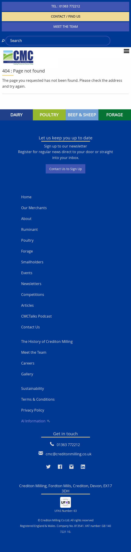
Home (26, 196)
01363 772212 (68, 444)
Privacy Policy (32, 410)
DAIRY (16, 115)
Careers (27, 363)
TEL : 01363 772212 (65, 6)
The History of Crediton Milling (47, 341)
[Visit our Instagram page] (71, 466)
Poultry (27, 240)
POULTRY (49, 115)
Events (26, 272)
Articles (27, 305)
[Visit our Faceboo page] (60, 466)
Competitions (32, 294)
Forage (27, 251)
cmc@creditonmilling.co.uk (68, 453)
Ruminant (29, 229)
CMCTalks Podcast (36, 316)
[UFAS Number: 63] (65, 502)
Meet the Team (33, 352)
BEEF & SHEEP (82, 115)
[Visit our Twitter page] (48, 466)
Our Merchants (34, 207)
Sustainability (32, 388)
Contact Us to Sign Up (65, 169)
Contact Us (30, 327)
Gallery (27, 374)
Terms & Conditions (38, 399)
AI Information (35, 421)
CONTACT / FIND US (65, 16)
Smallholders (32, 262)
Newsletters (31, 283)
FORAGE (114, 115)
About (26, 218)
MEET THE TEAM (65, 26)
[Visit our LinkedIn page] (83, 466)
